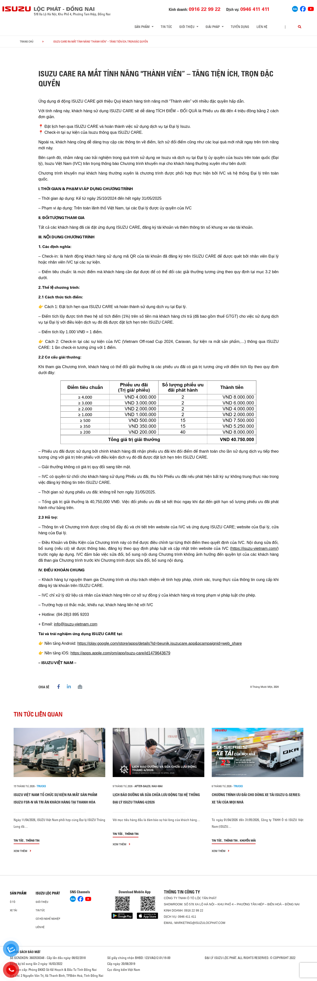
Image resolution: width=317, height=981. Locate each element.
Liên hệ (262, 27)
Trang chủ (26, 41)
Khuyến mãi (248, 840)
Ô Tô (12, 902)
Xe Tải (13, 910)
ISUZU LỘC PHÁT (48, 893)
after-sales (142, 786)
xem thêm (22, 851)
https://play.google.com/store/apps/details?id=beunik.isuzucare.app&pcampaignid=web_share (159, 643)
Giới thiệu (42, 902)
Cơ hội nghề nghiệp (48, 918)
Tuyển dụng (240, 27)
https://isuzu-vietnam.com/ (254, 548)
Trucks (41, 786)
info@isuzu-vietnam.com (75, 624)
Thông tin (32, 840)
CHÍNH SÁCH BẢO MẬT (25, 952)
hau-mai (157, 786)
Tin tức (166, 27)
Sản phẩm (18, 893)
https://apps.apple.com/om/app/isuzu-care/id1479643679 (120, 653)
